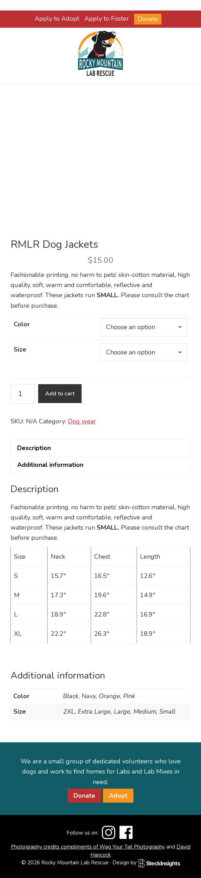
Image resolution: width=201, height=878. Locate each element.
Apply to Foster (106, 18)
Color (22, 324)
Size (20, 349)
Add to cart (60, 393)
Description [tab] (34, 448)
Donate (148, 19)
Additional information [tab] (50, 465)
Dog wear (82, 421)
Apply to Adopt (57, 18)
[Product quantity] (23, 394)
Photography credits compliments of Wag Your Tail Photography (88, 846)
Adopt (118, 795)
